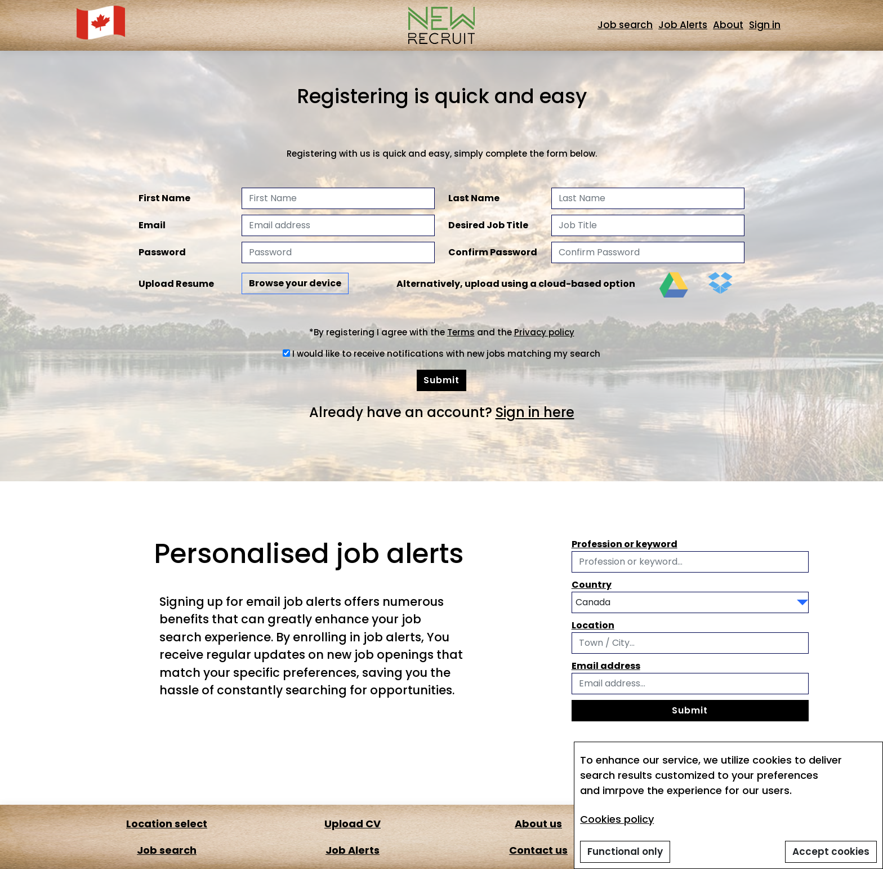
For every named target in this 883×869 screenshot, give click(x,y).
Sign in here (535, 412)
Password (162, 252)
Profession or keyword (624, 544)
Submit (441, 380)
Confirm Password (492, 252)
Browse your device (295, 283)
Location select (162, 824)
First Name (164, 198)
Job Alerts (682, 25)
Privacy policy (544, 332)
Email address (606, 665)
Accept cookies (830, 851)
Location (593, 625)
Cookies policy (617, 819)
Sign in (765, 25)
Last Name (474, 198)
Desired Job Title (488, 225)
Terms (461, 332)
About (728, 25)
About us (534, 824)
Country (592, 584)
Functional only (625, 851)
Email (152, 225)
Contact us (534, 850)
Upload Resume (176, 283)
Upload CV (348, 824)
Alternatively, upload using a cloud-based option (515, 283)
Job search (625, 25)
